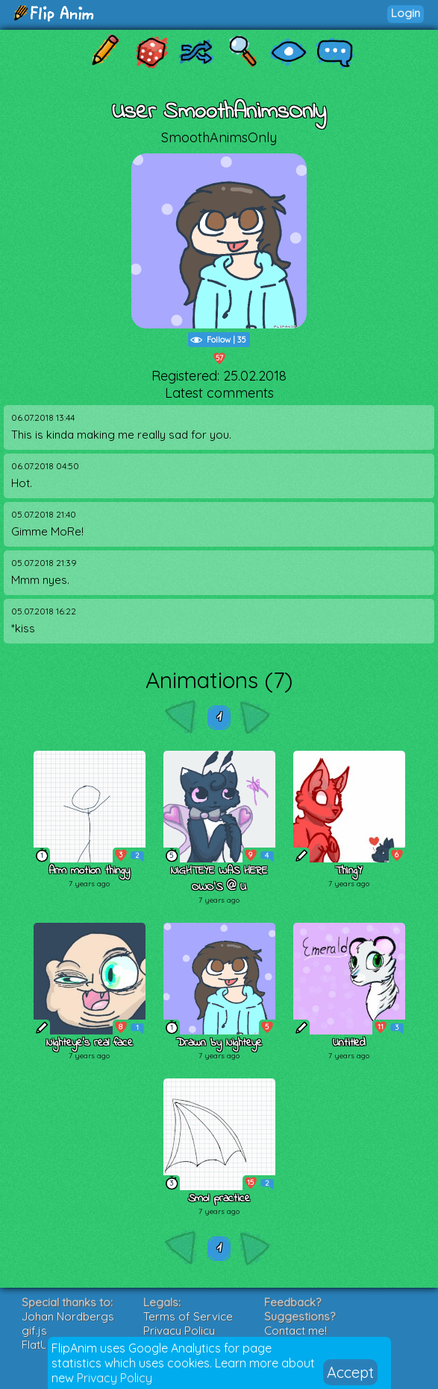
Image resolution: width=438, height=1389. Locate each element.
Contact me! (295, 1330)
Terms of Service (188, 1316)
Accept (350, 1372)
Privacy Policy (114, 1377)
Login (405, 13)
